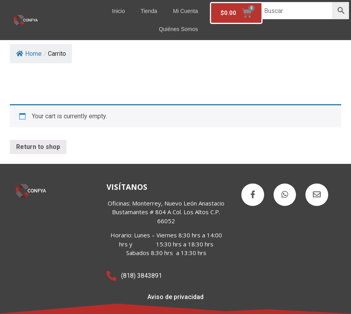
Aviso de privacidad (175, 297)
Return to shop (38, 147)
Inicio (118, 11)
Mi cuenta (185, 11)
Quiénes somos (178, 29)
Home (29, 53)
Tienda (149, 11)
